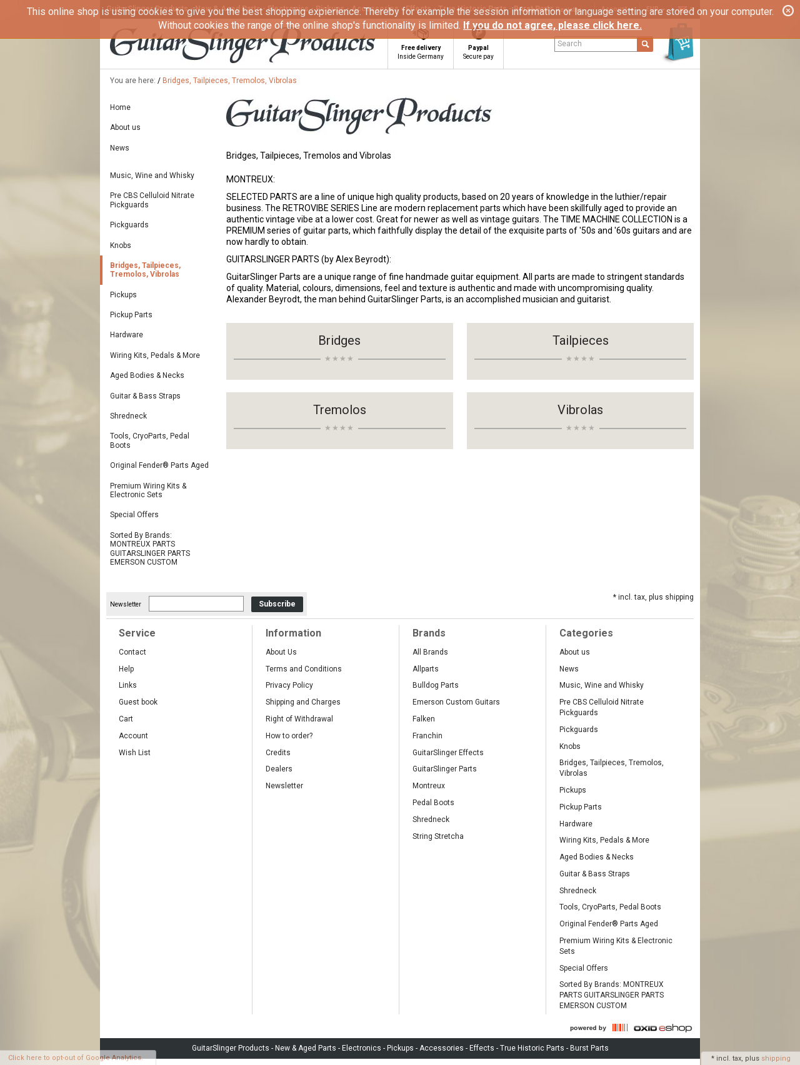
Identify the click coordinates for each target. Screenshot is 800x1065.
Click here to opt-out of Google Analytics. (75, 1058)
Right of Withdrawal (299, 719)
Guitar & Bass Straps (145, 396)
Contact (132, 652)
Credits (278, 752)
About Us (281, 652)
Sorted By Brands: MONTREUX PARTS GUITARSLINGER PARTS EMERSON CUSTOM (150, 549)
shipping (776, 1058)
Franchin (427, 735)
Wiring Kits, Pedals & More (155, 355)
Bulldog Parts (435, 685)
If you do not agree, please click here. (552, 25)
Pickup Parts (131, 314)
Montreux (428, 785)
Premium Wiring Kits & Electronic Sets (148, 490)
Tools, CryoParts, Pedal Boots (149, 440)
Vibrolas (580, 409)
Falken (423, 719)
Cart (126, 719)
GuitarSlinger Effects (448, 752)
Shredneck (128, 416)
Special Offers (134, 514)
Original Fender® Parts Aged (159, 465)
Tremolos (339, 409)
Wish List (135, 752)
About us (125, 127)
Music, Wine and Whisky (152, 175)
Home (120, 107)
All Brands (430, 652)
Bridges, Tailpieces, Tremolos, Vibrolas (229, 80)
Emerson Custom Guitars (456, 702)
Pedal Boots (433, 802)
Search (570, 43)
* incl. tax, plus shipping (653, 597)
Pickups (123, 294)
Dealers (279, 769)
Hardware (126, 334)
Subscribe (277, 604)
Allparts (425, 669)
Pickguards (129, 224)
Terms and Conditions (304, 669)
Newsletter (125, 604)
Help (126, 669)
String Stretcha (438, 836)
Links (128, 685)
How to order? (289, 735)
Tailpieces (580, 340)
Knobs (120, 245)
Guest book (138, 702)
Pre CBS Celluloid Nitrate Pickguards (152, 200)
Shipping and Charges (303, 702)
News (119, 148)
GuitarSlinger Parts (444, 769)
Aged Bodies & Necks (147, 375)
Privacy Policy (289, 685)
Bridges (339, 340)
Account (133, 735)
